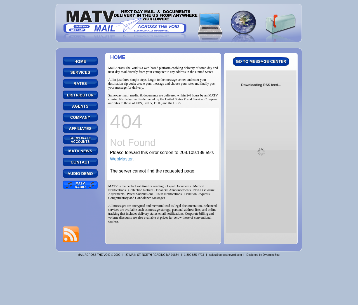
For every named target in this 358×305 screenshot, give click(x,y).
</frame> (163, 144)
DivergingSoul (271, 254)
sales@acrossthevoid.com (225, 254)
